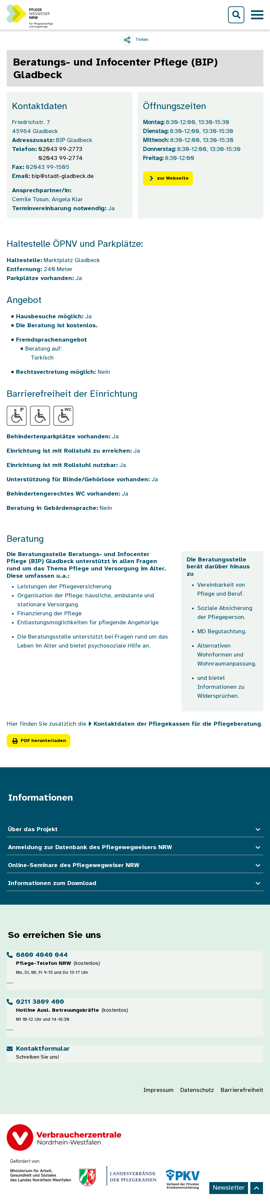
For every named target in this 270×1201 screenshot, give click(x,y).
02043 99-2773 (60, 149)
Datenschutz (197, 1090)
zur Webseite (168, 178)
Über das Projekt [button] (135, 829)
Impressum (158, 1090)
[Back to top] (256, 1188)
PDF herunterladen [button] (38, 740)
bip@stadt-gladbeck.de (63, 176)
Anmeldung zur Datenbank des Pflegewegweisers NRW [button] (135, 847)
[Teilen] (135, 40)
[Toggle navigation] (257, 14)
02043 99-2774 (60, 158)
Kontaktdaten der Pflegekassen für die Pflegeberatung (177, 724)
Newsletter (229, 1187)
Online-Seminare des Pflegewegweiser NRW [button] (135, 865)
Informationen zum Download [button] (135, 883)
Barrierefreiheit (242, 1090)
